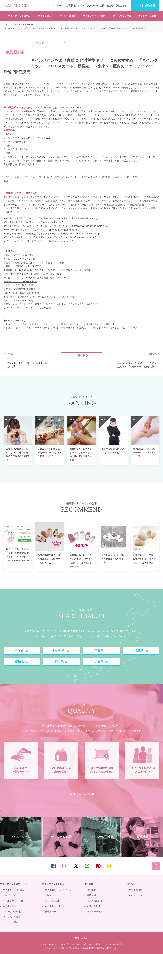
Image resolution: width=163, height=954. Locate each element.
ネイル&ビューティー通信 (58, 890)
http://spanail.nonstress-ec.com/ (63, 229)
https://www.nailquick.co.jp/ (85, 218)
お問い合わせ (106, 5)
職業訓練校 (50, 911)
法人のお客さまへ (96, 901)
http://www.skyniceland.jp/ (83, 237)
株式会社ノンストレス (17, 193)
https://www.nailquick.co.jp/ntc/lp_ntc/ (90, 226)
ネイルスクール (52, 906)
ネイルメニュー (45, 16)
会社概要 (91, 890)
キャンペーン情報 (147, 16)
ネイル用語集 (135, 890)
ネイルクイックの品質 (19, 16)
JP (54, 6)
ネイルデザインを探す (94, 16)
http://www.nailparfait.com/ (50, 222)
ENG (59, 6)
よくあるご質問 (52, 901)
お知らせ (49, 895)
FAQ (95, 5)
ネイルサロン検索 (122, 16)
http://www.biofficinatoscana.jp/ (85, 233)
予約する (145, 5)
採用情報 (71, 5)
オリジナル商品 (10, 922)
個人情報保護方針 (96, 911)
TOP (156, 866)
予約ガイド (121, 5)
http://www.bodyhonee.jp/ (60, 241)
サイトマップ (84, 5)
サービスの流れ (67, 16)
